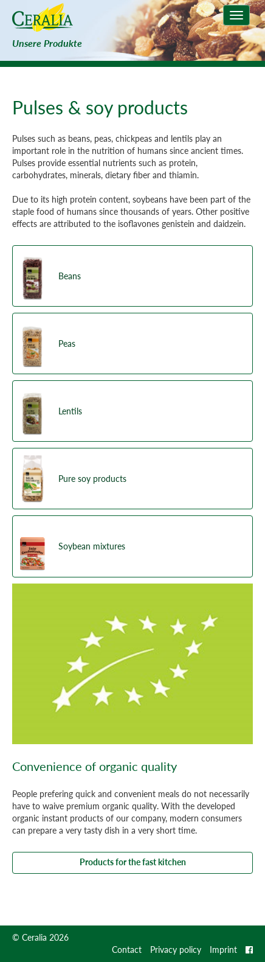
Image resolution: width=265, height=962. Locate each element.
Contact (127, 949)
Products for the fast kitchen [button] (133, 862)
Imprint (223, 949)
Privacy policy (175, 949)
